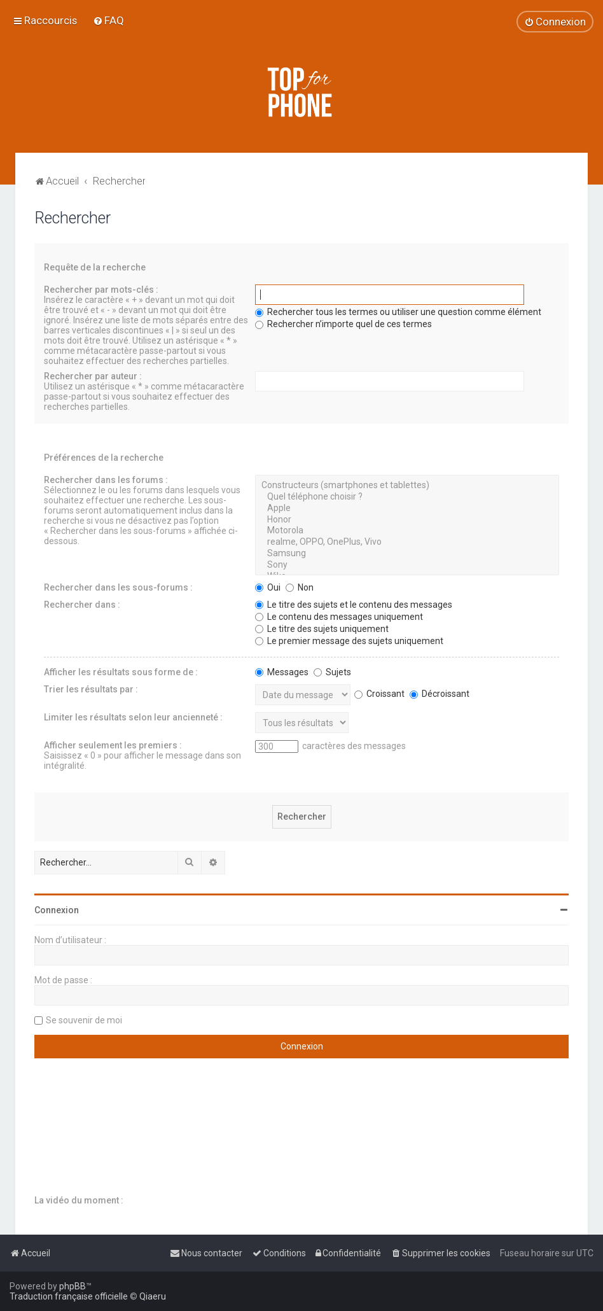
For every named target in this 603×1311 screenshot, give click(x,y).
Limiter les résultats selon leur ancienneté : (133, 717)
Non (300, 587)
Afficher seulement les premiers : (113, 745)
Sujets (332, 672)
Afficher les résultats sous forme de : (121, 672)
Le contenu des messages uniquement (339, 617)
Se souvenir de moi (84, 1020)
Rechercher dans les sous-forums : (118, 587)
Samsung (407, 553)
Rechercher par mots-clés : (101, 289)
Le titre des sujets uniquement (322, 629)
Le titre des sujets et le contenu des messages (353, 604)
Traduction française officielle (69, 1296)
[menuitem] (108, 20)
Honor (407, 520)
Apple (407, 508)
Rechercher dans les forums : (106, 480)
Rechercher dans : (82, 604)
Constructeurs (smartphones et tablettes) (407, 485)
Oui (268, 587)
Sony (407, 565)
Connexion (56, 910)
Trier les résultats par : (91, 689)
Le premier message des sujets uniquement (349, 641)
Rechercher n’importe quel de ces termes (343, 324)
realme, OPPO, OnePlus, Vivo (407, 542)
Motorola (407, 530)
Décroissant (439, 694)
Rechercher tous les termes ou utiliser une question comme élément (398, 312)
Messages (281, 672)
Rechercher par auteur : (93, 376)
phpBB (72, 1286)
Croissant (379, 694)
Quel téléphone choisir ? (407, 497)
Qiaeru (152, 1296)
